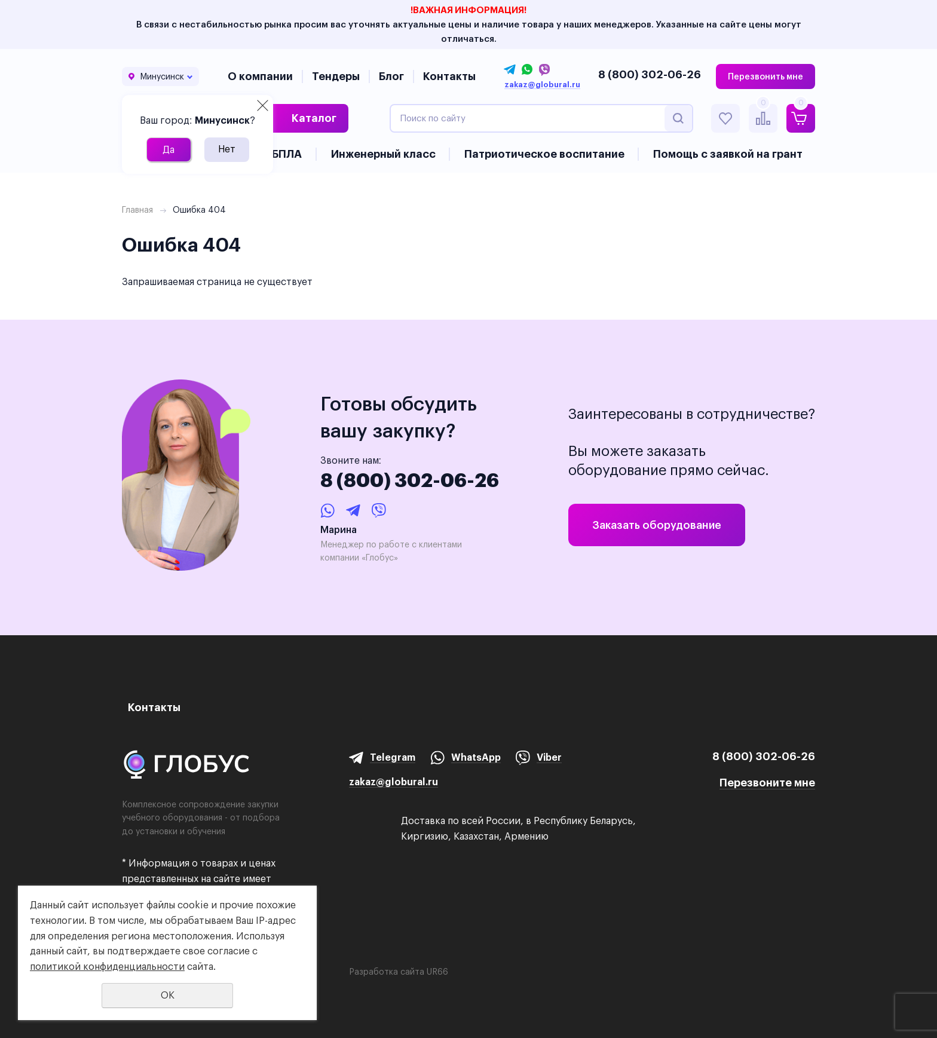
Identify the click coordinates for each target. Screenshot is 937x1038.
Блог (391, 76)
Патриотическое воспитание (544, 154)
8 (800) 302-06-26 (649, 74)
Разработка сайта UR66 (398, 971)
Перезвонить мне (765, 76)
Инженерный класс (383, 154)
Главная (137, 210)
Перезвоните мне (767, 782)
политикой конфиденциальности (107, 967)
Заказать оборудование (656, 525)
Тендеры (336, 76)
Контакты (449, 76)
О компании (260, 76)
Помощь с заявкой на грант (728, 154)
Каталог (314, 118)
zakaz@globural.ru (542, 85)
